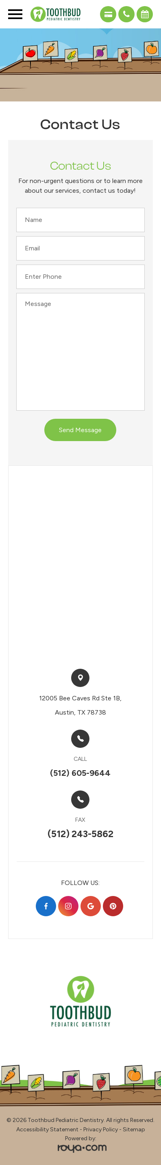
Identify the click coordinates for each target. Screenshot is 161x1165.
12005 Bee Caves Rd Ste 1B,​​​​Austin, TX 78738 (80, 705)
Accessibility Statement (47, 1129)
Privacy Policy (100, 1129)
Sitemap (134, 1129)
